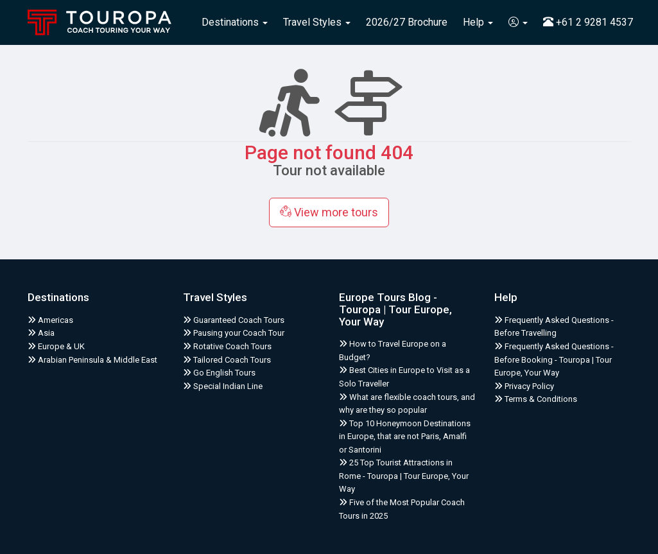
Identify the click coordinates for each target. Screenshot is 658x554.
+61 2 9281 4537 (588, 22)
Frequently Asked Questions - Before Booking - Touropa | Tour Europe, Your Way (554, 359)
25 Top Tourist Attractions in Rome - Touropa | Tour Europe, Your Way (404, 476)
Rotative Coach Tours (227, 346)
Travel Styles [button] (317, 22)
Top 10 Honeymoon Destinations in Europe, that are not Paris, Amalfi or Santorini (405, 436)
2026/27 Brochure (406, 22)
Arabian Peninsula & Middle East (92, 360)
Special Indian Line (223, 386)
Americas (50, 320)
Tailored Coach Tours (227, 360)
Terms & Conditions (535, 399)
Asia (41, 333)
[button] (518, 22)
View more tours (329, 212)
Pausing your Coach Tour (233, 333)
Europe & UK (56, 346)
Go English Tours (219, 372)
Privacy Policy (524, 386)
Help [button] (478, 22)
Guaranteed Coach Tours (233, 320)
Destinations (235, 22)
